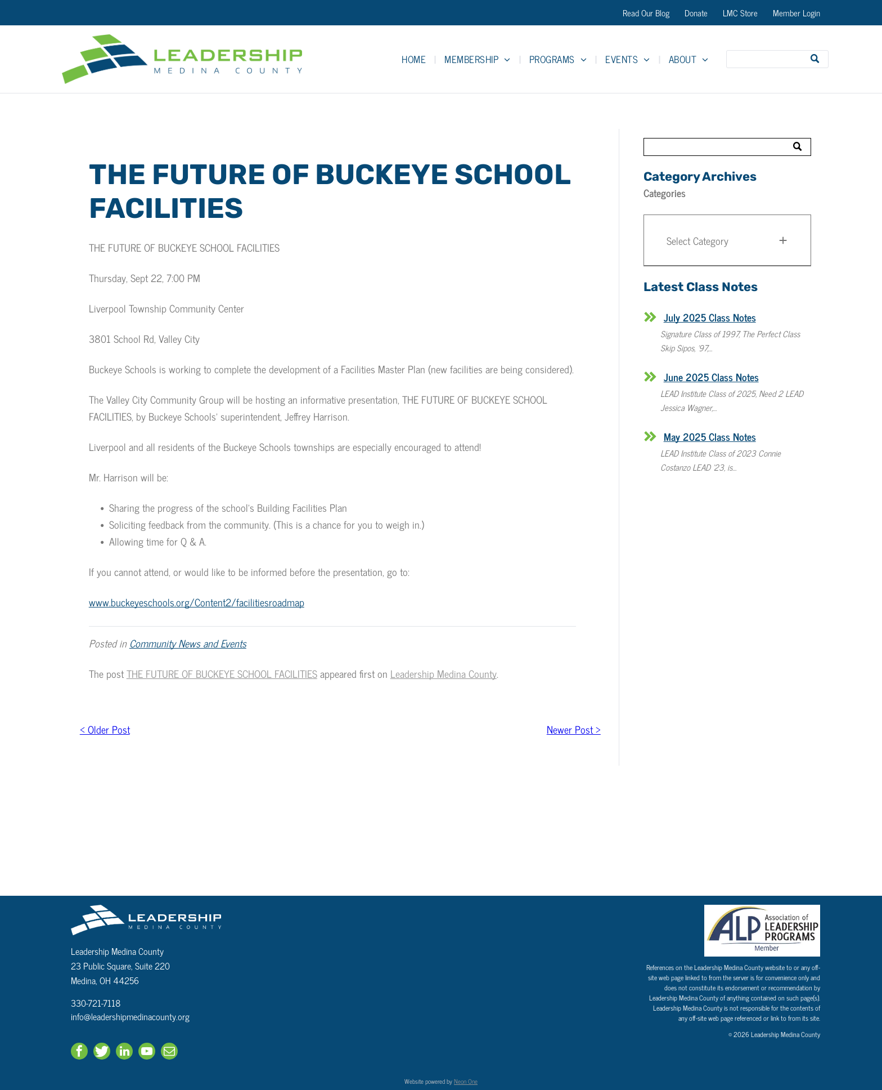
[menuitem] (414, 59)
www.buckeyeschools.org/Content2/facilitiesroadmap (196, 601)
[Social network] (101, 1052)
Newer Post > (574, 729)
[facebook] (79, 1052)
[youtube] (146, 1052)
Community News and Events (187, 643)
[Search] (777, 59)
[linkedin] (124, 1052)
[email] (169, 1052)
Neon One (466, 1081)
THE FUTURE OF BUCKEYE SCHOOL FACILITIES (222, 673)
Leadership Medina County (443, 673)
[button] (727, 240)
